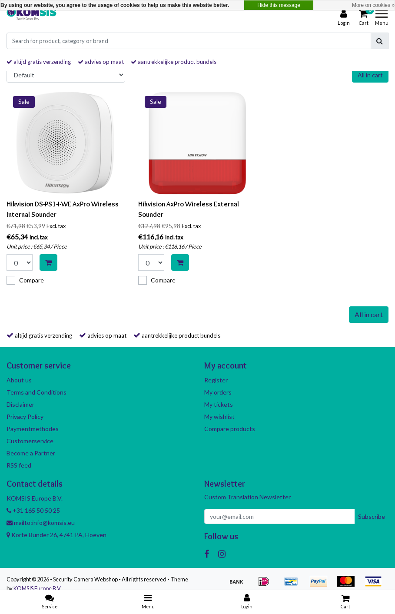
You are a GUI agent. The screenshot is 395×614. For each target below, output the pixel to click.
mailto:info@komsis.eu (41, 522)
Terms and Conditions (36, 392)
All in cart (370, 75)
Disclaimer (20, 404)
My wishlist (219, 416)
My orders (218, 392)
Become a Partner (31, 453)
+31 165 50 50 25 (33, 510)
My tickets (218, 404)
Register (216, 380)
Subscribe (371, 516)
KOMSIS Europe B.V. (37, 588)
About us (19, 380)
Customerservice (30, 441)
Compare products (229, 428)
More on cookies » (373, 5)
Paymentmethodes (33, 428)
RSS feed (19, 465)
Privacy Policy (25, 416)
